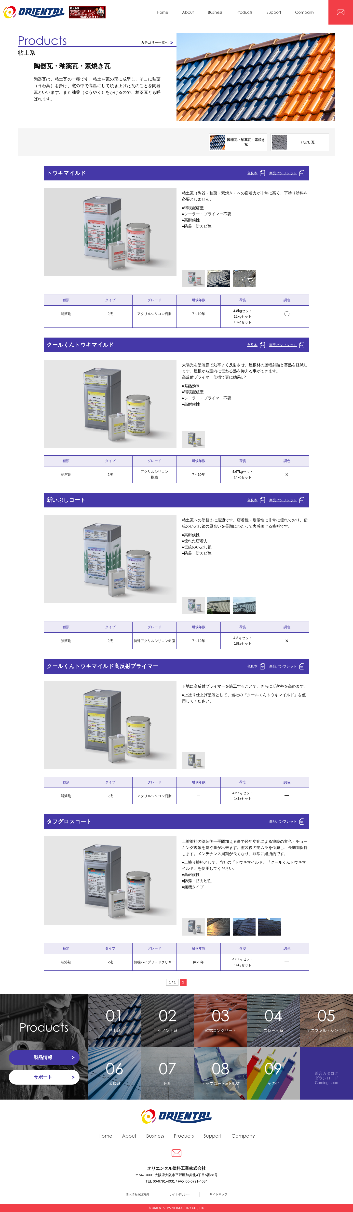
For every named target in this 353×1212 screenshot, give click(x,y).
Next (176, 238)
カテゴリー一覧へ (154, 42)
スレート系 (273, 1019)
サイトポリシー (179, 1194)
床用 (167, 1072)
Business (215, 12)
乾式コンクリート (220, 1019)
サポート (43, 1077)
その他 (273, 1072)
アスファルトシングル (326, 1019)
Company (304, 12)
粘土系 (114, 1019)
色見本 (252, 173)
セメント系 (167, 1019)
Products (244, 12)
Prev (44, 238)
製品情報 (43, 1057)
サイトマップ (218, 1194)
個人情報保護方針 (137, 1194)
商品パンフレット (283, 173)
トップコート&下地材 (220, 1072)
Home (162, 12)
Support (274, 12)
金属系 (114, 1072)
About (188, 12)
